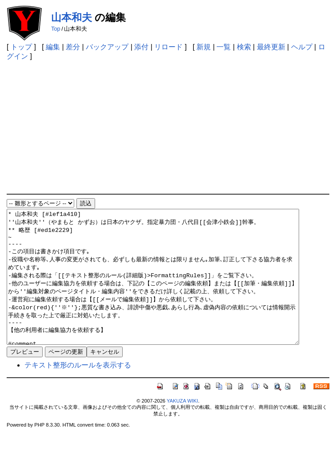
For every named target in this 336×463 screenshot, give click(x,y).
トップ (21, 47)
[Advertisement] (168, 127)
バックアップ (107, 47)
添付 (141, 47)
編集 (53, 47)
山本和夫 (71, 17)
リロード (168, 47)
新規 (203, 47)
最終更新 (271, 47)
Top (55, 28)
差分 (73, 47)
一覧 (223, 47)
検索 (244, 47)
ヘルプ (301, 47)
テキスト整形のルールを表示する (77, 391)
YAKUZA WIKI (182, 427)
